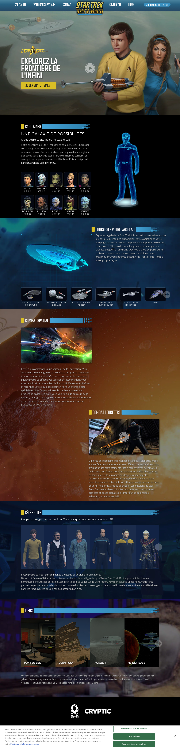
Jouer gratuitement (157, 5)
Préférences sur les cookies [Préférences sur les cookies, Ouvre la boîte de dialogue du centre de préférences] (134, 728)
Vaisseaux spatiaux (44, 4)
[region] (90, 736)
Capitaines (20, 4)
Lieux (131, 4)
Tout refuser (134, 736)
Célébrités (115, 4)
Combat (66, 4)
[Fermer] (175, 735)
